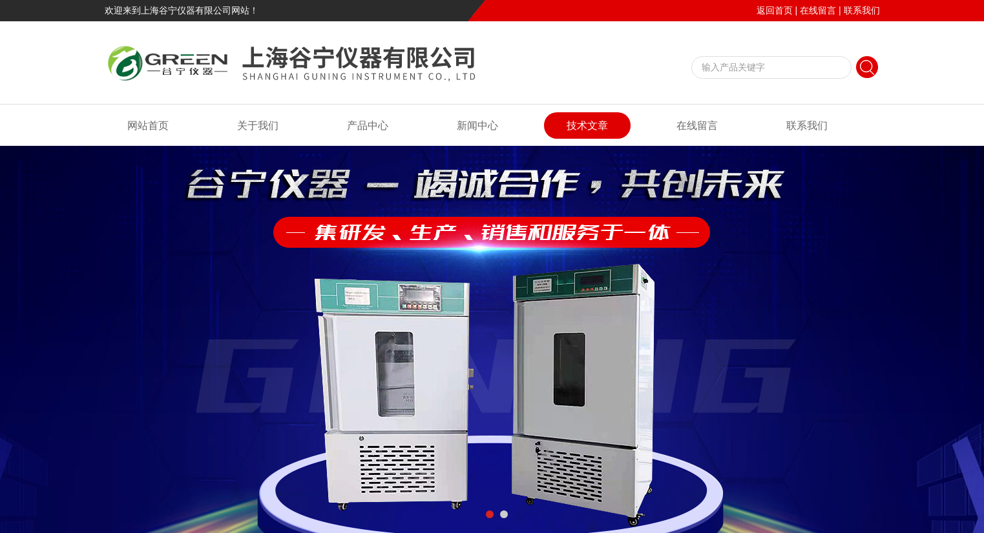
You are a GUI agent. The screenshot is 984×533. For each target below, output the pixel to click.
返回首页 (775, 10)
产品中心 (367, 125)
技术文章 (587, 125)
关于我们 (257, 125)
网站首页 (148, 125)
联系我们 (862, 10)
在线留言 (818, 10)
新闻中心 (477, 125)
